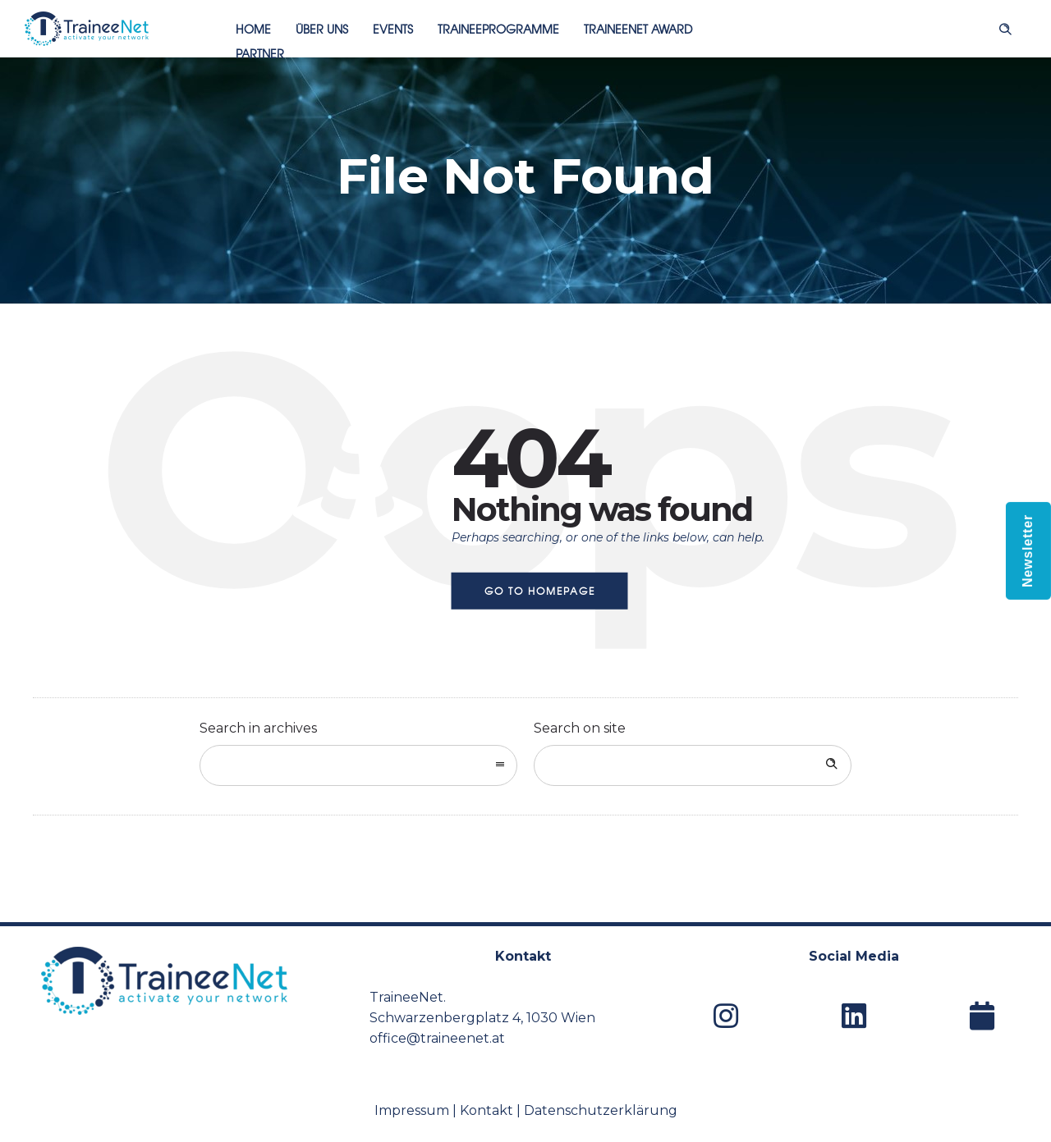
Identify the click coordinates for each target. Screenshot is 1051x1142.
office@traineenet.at (437, 1038)
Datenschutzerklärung (600, 1110)
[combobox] (358, 765)
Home (253, 29)
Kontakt (486, 1110)
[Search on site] (692, 765)
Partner (260, 53)
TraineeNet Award (638, 29)
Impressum (411, 1110)
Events (393, 29)
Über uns (322, 29)
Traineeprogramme (498, 29)
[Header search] (1005, 27)
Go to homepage (539, 590)
